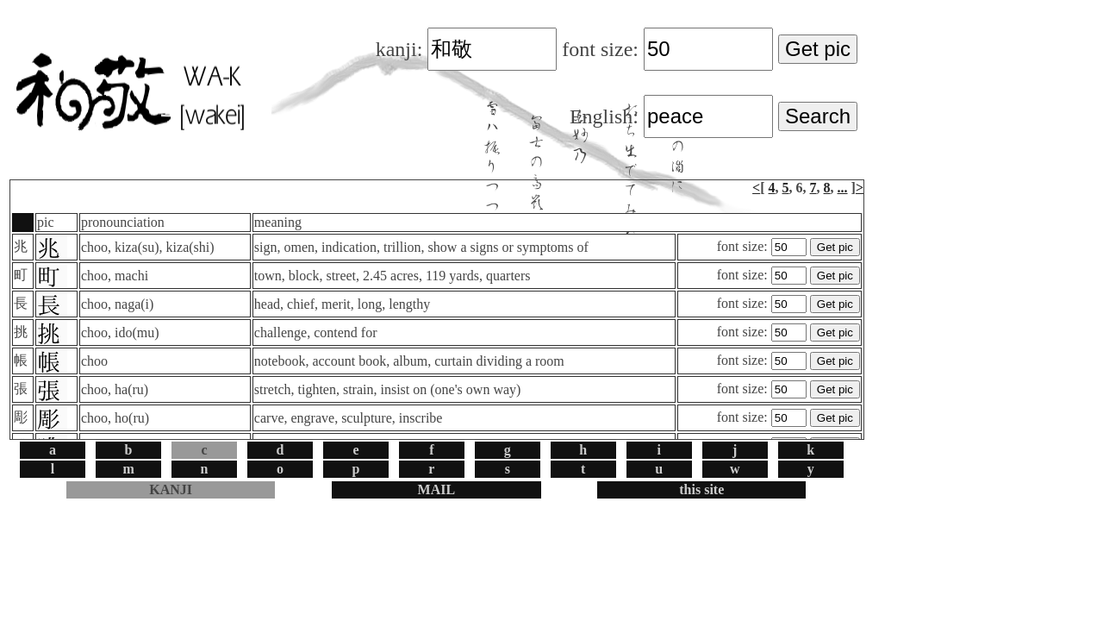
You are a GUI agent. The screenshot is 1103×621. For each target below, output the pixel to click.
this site (701, 489)
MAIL (437, 489)
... (843, 187)
